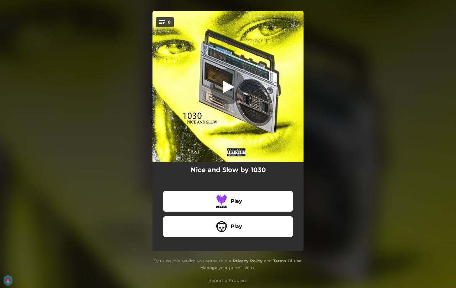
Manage (208, 267)
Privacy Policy (248, 260)
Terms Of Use (287, 260)
